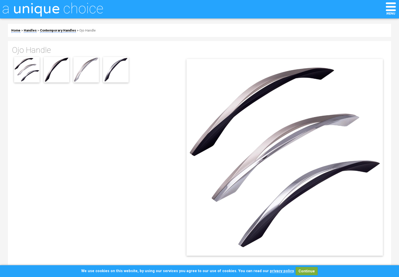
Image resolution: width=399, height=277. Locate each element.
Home (15, 30)
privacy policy (282, 271)
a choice (52, 8)
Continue (306, 271)
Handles (30, 30)
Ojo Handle (87, 30)
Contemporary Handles (58, 30)
